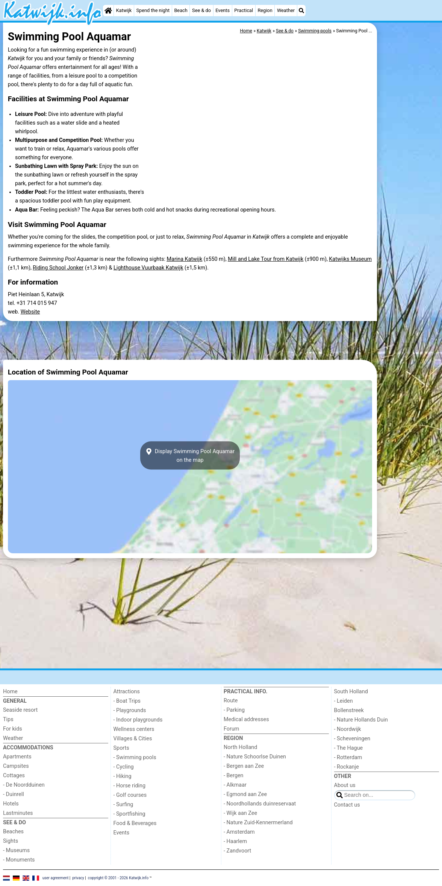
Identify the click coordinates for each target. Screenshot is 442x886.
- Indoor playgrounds (138, 720)
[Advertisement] (409, 196)
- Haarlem (235, 841)
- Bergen (234, 775)
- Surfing (123, 804)
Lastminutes (18, 813)
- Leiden (343, 701)
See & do (201, 10)
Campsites (16, 766)
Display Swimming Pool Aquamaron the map (190, 455)
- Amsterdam (239, 832)
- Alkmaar (235, 785)
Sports (121, 748)
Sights (10, 841)
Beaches (13, 831)
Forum (231, 729)
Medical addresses (246, 719)
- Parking (234, 710)
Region (264, 10)
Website (30, 312)
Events (222, 10)
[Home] (108, 10)
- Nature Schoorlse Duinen (255, 757)
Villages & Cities (133, 738)
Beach (180, 10)
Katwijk (124, 10)
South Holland (351, 691)
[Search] (301, 10)
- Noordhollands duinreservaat (260, 804)
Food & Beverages (135, 823)
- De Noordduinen (24, 785)
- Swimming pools (135, 757)
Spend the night (153, 10)
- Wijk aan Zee (240, 813)
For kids (12, 729)
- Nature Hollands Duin (361, 720)
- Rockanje (346, 767)
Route (231, 700)
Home (10, 691)
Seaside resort (20, 710)
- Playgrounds (130, 710)
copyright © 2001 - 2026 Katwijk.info (118, 877)
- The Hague (348, 748)
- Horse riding (130, 785)
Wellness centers (134, 729)
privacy (78, 877)
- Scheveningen (352, 738)
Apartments (17, 757)
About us (345, 785)
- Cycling (124, 767)
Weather (286, 10)
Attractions (127, 691)
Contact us (347, 805)
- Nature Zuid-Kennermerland (258, 822)
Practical (243, 10)
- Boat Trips (127, 701)
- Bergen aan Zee (244, 766)
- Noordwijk (347, 729)
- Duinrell (13, 794)
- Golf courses (130, 795)
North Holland (240, 747)
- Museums (16, 850)
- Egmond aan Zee (245, 794)
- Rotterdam (348, 757)
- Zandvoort (237, 851)
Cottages (14, 775)
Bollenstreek (349, 710)
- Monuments (19, 860)
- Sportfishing (129, 814)
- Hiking (123, 776)
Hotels (11, 804)
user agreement (55, 877)
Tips (8, 719)
